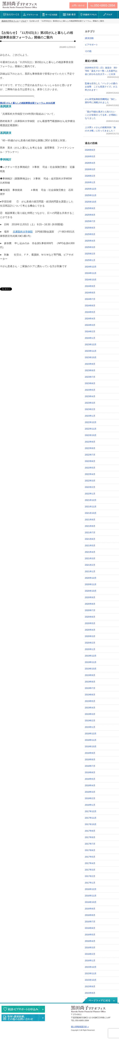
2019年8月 (90, 681)
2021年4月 (90, 552)
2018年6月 (90, 772)
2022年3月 (90, 480)
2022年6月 (90, 461)
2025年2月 (90, 253)
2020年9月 (90, 597)
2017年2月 (90, 876)
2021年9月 (90, 519)
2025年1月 (90, 260)
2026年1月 (90, 182)
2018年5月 (90, 779)
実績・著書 (69, 15)
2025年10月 (91, 202)
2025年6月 (90, 227)
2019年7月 (90, 688)
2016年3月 (90, 947)
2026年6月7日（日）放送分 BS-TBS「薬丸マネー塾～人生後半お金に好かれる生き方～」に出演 (101, 70)
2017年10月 (91, 824)
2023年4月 (90, 396)
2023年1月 (90, 416)
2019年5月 (90, 701)
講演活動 (89, 38)
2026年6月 (90, 150)
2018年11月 (91, 740)
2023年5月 (90, 390)
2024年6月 (90, 305)
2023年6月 (90, 383)
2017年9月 (90, 831)
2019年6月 (90, 694)
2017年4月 (90, 863)
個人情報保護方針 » (80, 1026)
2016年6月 (90, 928)
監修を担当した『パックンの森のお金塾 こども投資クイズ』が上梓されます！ (101, 86)
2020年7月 (90, 610)
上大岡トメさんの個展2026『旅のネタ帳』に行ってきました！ (100, 129)
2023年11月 (91, 351)
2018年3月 (90, 792)
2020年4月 (90, 630)
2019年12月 (91, 655)
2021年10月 (91, 513)
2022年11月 (91, 429)
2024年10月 (91, 279)
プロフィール (30, 15)
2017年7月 (90, 844)
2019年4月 (90, 707)
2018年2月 (90, 798)
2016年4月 (90, 941)
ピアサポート (91, 44)
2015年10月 (91, 980)
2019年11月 (91, 662)
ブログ (107, 15)
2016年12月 (91, 889)
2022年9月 (90, 441)
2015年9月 (90, 986)
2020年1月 (90, 649)
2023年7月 (90, 377)
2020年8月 (90, 604)
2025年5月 (90, 234)
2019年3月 (90, 714)
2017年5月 (90, 856)
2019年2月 (90, 720)
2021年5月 (90, 545)
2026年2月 (90, 176)
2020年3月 (90, 636)
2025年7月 (90, 221)
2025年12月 (91, 189)
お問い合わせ (78, 5)
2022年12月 (91, 422)
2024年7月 (90, 299)
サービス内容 (50, 15)
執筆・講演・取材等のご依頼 (23, 1017)
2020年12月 (91, 578)
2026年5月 (90, 156)
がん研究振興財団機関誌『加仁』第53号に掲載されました (101, 101)
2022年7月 (90, 454)
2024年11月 (91, 273)
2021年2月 (90, 565)
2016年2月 (90, 954)
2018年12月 (91, 733)
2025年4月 (90, 240)
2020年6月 (90, 617)
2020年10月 (91, 591)
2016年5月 (90, 934)
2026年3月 (90, 169)
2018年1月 (90, 805)
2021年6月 (90, 539)
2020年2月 (90, 643)
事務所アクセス (88, 15)
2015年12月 (91, 967)
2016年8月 (90, 915)
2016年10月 (91, 902)
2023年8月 (90, 370)
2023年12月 (91, 344)
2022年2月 (90, 487)
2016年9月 (90, 908)
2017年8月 (90, 837)
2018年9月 (90, 753)
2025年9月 (90, 208)
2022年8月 (90, 448)
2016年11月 (91, 895)
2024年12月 (91, 266)
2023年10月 (91, 357)
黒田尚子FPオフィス (19, 5)
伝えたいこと (11, 15)
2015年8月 (90, 993)
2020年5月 (90, 623)
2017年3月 (90, 869)
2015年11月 (91, 973)
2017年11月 (91, 818)
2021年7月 (90, 532)
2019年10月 (91, 668)
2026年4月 (90, 163)
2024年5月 (90, 312)
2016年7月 (90, 921)
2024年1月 (90, 338)
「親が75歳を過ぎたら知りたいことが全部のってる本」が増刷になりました (101, 114)
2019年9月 (90, 675)
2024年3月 (90, 325)
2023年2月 (90, 409)
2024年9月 (90, 286)
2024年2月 (90, 331)
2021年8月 (90, 526)
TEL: (102, 5)
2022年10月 (91, 435)
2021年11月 (91, 506)
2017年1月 (90, 882)
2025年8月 (90, 215)
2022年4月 (90, 474)
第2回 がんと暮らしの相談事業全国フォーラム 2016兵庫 (27, 103)
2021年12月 (91, 500)
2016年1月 (90, 960)
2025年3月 (90, 247)
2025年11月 (91, 195)
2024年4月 (90, 318)
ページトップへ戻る (99, 1000)
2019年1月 (90, 727)
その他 (88, 51)
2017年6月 (90, 850)
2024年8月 (90, 292)
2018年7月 (90, 766)
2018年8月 (90, 759)
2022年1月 (90, 493)
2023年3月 (90, 403)
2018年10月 (91, 746)
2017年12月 (91, 811)
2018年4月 (90, 785)
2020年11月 (91, 584)
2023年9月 (90, 364)
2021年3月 (90, 558)
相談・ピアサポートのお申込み (23, 1009)
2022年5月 (90, 467)
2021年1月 (90, 571)
